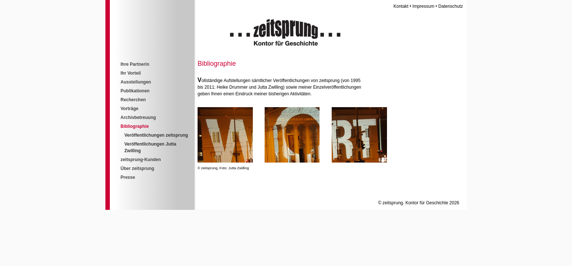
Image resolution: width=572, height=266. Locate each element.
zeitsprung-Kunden (141, 159)
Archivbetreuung (138, 117)
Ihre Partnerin (135, 64)
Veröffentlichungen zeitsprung (156, 135)
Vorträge (129, 108)
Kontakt (401, 6)
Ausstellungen (136, 82)
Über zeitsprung (137, 168)
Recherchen (133, 99)
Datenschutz (450, 6)
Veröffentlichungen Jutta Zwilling (151, 147)
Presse (128, 177)
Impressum (423, 6)
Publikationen (135, 90)
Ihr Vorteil (131, 73)
